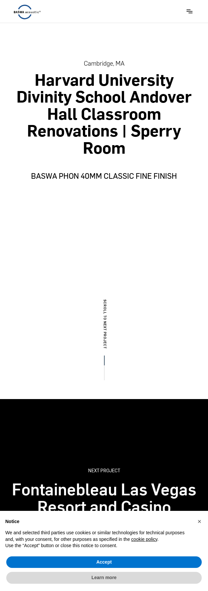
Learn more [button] (104, 577)
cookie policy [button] (144, 539)
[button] (189, 11)
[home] (26, 12)
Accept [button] (104, 562)
